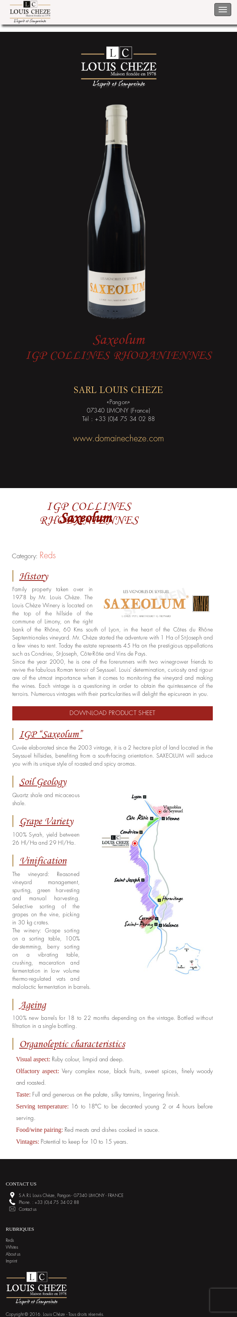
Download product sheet (112, 713)
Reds (48, 555)
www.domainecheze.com (118, 438)
